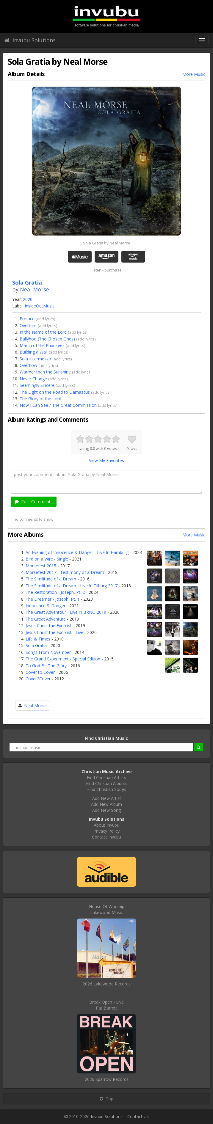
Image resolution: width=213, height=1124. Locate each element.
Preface (27, 318)
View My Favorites (106, 460)
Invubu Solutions (30, 40)
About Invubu (106, 825)
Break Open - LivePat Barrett (106, 1005)
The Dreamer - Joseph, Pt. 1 (52, 599)
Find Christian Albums (106, 783)
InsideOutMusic (39, 306)
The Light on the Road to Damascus (55, 392)
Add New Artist (106, 798)
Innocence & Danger (45, 605)
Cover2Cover (38, 679)
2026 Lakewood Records (107, 984)
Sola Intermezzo (35, 359)
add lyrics (45, 318)
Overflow (28, 365)
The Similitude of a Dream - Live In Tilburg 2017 (72, 585)
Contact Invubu (106, 837)
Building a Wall (34, 352)
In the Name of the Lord (43, 332)
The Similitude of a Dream (51, 579)
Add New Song (106, 810)
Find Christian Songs (106, 789)
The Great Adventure (46, 619)
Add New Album (106, 804)
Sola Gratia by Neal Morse (106, 243)
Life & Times (38, 639)
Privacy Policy (106, 831)
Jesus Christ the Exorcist (49, 625)
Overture (28, 325)
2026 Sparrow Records (107, 1079)
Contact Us (138, 1116)
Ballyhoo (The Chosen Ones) (47, 339)
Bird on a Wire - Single (47, 559)
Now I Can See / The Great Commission (58, 405)
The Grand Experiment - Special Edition (63, 659)
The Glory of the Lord (40, 398)
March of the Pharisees (42, 345)
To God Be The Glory (46, 665)
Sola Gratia (36, 645)
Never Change (33, 379)
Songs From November (48, 652)
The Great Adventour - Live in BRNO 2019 (66, 612)
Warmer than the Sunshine (45, 372)
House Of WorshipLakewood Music (106, 909)
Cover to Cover (40, 672)
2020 (27, 299)
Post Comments (34, 501)
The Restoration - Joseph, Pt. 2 (55, 592)
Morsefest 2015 (41, 566)
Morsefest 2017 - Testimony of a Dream (65, 572)
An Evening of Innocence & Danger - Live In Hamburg (77, 552)
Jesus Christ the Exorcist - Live (54, 632)
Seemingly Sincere (37, 385)
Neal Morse (34, 289)
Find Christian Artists (106, 777)
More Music (193, 74)
